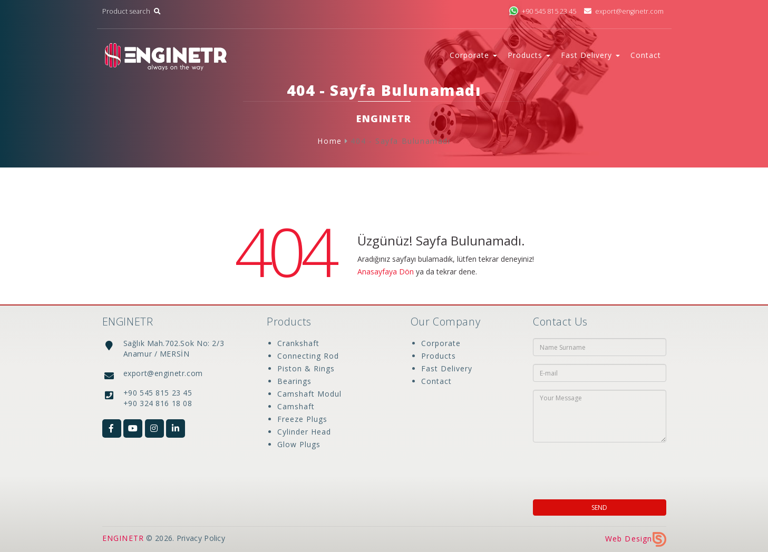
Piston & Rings (306, 368)
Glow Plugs (298, 444)
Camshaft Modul (309, 394)
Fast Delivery (446, 368)
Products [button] (529, 55)
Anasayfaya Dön (385, 272)
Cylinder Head (304, 432)
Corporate (441, 343)
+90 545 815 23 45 (542, 11)
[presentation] (601, 467)
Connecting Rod (308, 356)
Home (329, 141)
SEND (599, 507)
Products (438, 356)
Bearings (294, 381)
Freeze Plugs (302, 419)
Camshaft (296, 406)
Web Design (635, 539)
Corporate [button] (473, 55)
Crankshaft (298, 343)
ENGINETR (123, 538)
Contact (645, 55)
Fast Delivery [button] (590, 55)
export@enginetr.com (623, 11)
